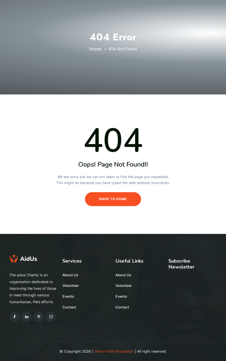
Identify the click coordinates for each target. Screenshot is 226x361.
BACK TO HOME (113, 199)
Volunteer (70, 285)
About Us (70, 275)
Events (68, 296)
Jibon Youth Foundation (114, 351)
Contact (69, 307)
